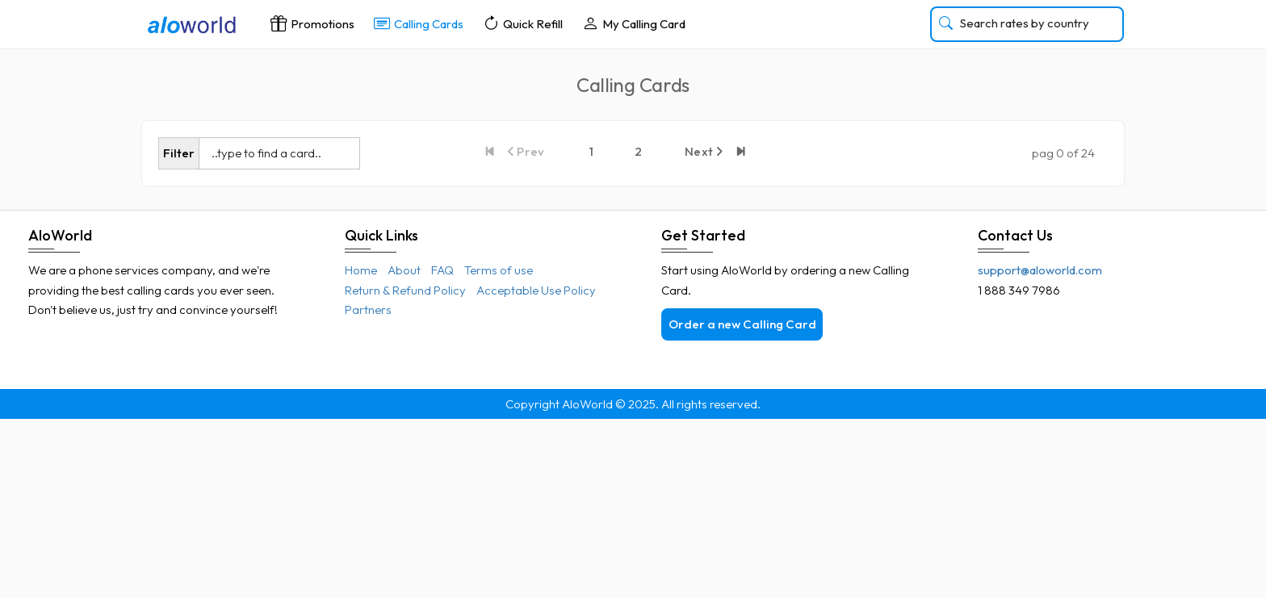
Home (361, 270)
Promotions (312, 23)
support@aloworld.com (1040, 270)
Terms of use (498, 270)
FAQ (442, 270)
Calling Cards (418, 23)
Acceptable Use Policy (536, 290)
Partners (368, 309)
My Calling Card (633, 23)
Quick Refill (523, 23)
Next (704, 151)
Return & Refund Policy (405, 290)
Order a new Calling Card (742, 324)
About (404, 270)
